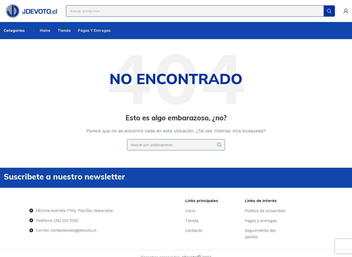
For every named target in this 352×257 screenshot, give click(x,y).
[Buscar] (200, 11)
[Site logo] (31, 10)
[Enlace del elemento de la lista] (213, 211)
